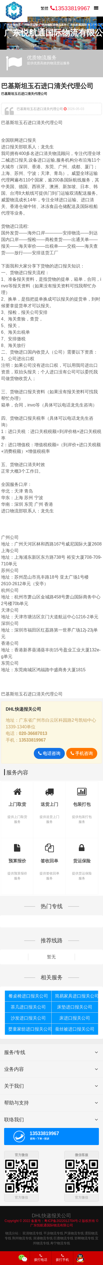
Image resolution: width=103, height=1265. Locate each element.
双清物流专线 (32, 1233)
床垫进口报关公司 (74, 1007)
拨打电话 (40, 1258)
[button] (96, 25)
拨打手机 (62, 1258)
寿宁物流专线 (60, 1243)
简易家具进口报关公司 (76, 996)
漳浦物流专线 (43, 1238)
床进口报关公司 (74, 1018)
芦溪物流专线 (74, 1233)
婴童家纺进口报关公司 (29, 1029)
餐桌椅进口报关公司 (28, 996)
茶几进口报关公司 (28, 1007)
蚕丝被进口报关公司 (74, 1029)
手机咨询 (82, 753)
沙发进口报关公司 (28, 1018)
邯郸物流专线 (84, 1238)
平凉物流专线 (53, 1233)
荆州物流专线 (22, 1238)
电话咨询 (49, 753)
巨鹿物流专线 (63, 1238)
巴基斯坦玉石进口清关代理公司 (47, 86)
